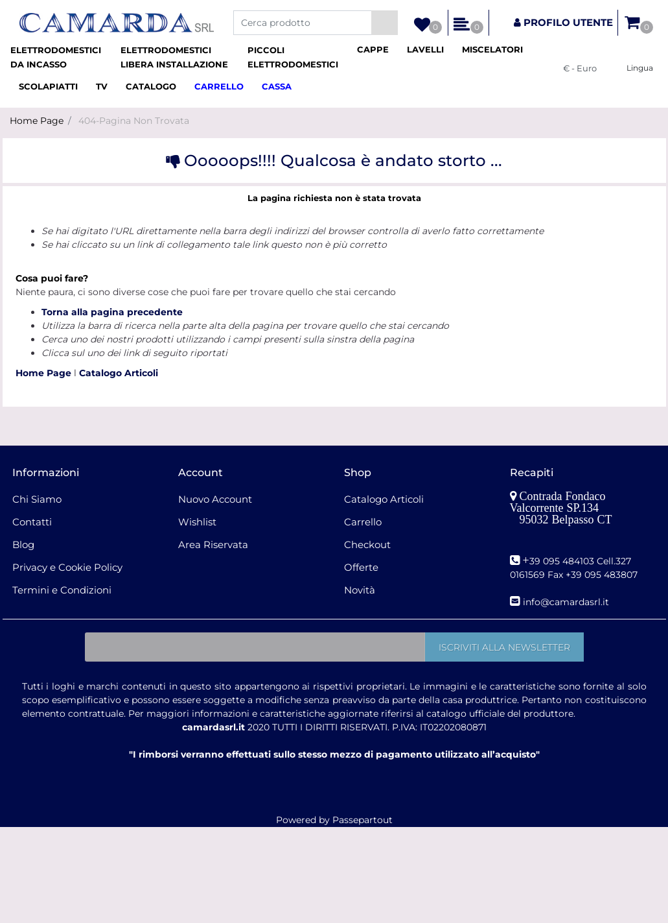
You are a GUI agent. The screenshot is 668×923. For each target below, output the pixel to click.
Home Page (36, 120)
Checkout (367, 544)
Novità (359, 590)
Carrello (363, 522)
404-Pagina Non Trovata (133, 120)
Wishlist (197, 522)
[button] (384, 22)
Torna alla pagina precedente (112, 312)
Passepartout (362, 820)
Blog (23, 544)
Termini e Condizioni (61, 590)
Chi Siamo (37, 499)
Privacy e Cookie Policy (67, 567)
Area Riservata (213, 544)
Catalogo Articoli (118, 373)
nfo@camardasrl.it (567, 602)
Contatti (32, 522)
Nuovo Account (215, 499)
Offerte (361, 567)
